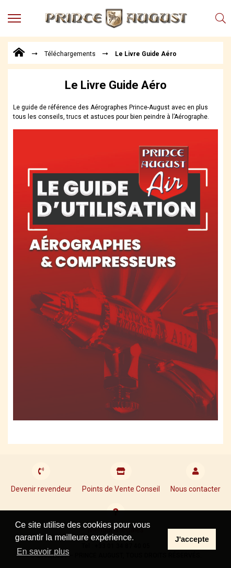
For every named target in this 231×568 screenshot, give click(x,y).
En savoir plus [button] (43, 551)
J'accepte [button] (192, 539)
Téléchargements (70, 54)
